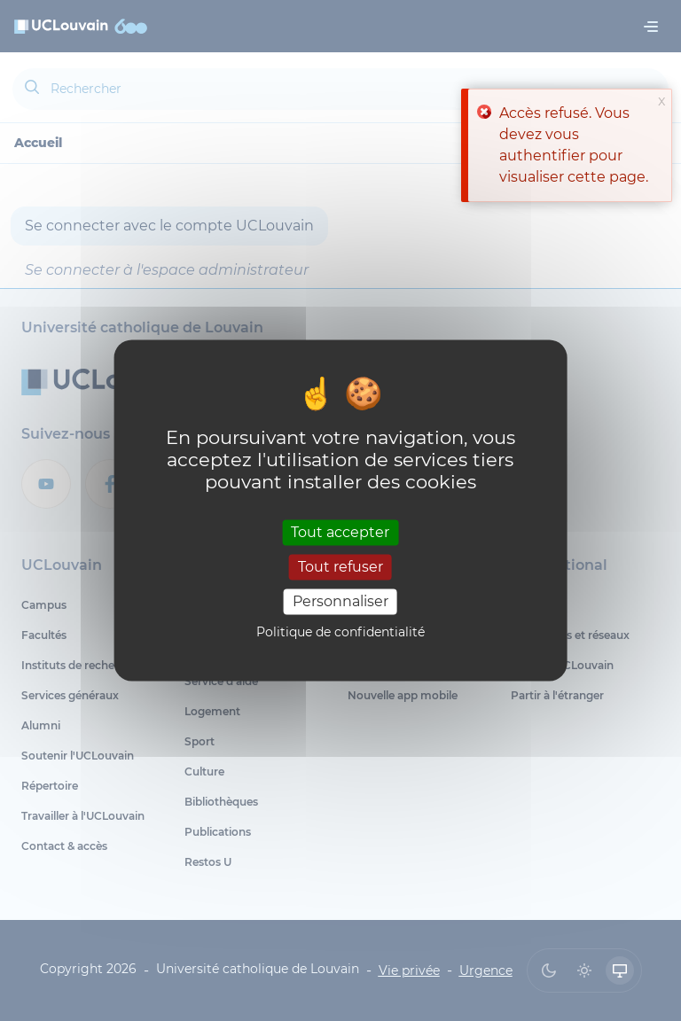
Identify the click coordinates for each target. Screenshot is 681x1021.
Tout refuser (340, 566)
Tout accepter (340, 532)
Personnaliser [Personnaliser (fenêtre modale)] (340, 601)
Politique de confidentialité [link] (340, 633)
